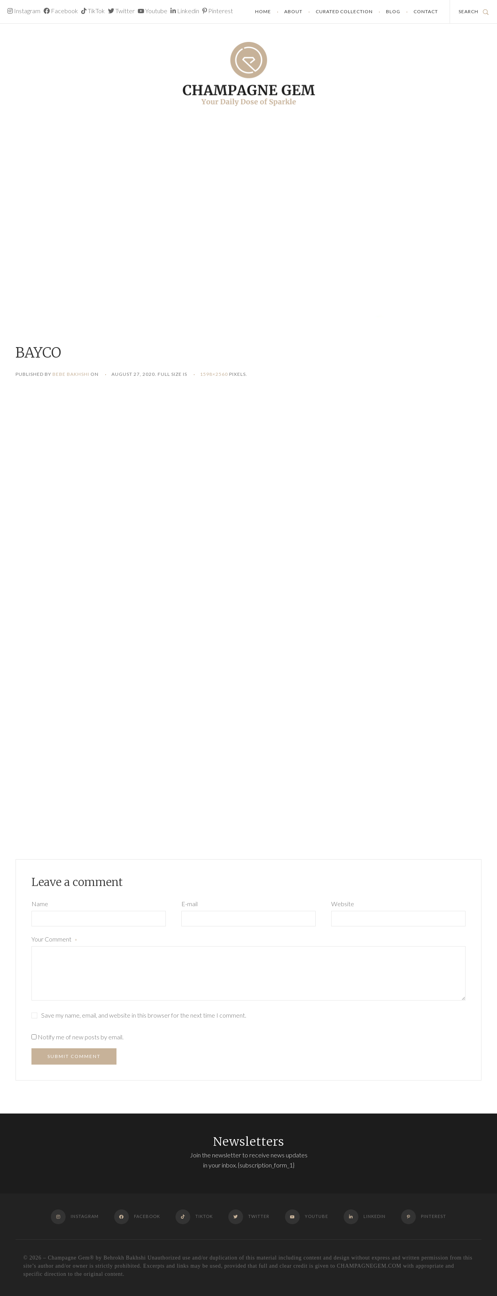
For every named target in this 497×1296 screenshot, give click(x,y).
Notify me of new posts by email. (80, 1037)
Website (342, 903)
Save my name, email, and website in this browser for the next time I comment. (143, 1015)
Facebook (60, 10)
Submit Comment (74, 1056)
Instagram (23, 10)
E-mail (189, 903)
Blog (393, 11)
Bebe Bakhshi (70, 374)
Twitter (121, 10)
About (293, 11)
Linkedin (184, 10)
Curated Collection (344, 11)
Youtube (152, 10)
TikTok (93, 10)
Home (263, 11)
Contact (426, 11)
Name (39, 903)
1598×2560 (214, 374)
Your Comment (54, 940)
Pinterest (217, 10)
